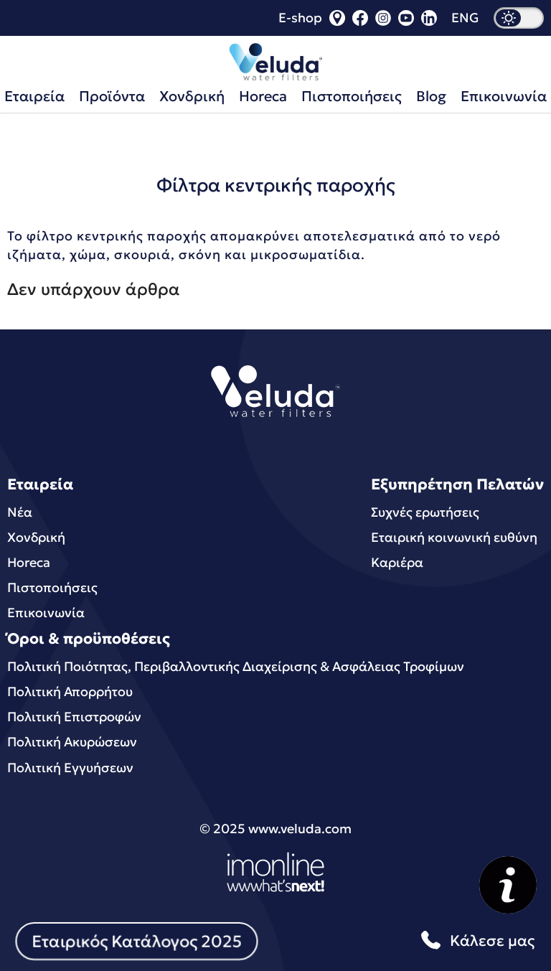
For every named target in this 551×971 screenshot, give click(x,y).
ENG (465, 17)
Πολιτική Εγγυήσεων (70, 767)
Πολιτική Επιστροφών (74, 716)
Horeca (263, 96)
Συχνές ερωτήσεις (425, 512)
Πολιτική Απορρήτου (70, 691)
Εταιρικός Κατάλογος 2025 (136, 941)
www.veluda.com (300, 828)
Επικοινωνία (46, 612)
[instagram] (383, 21)
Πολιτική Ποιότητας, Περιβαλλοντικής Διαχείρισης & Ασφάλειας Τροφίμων (235, 666)
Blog (431, 96)
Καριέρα (397, 562)
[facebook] (360, 21)
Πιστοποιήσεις (351, 96)
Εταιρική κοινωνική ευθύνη (454, 537)
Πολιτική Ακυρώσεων (72, 741)
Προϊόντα (112, 96)
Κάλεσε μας (475, 941)
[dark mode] (519, 18)
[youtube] (406, 21)
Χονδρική (192, 96)
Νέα (19, 512)
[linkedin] (429, 21)
